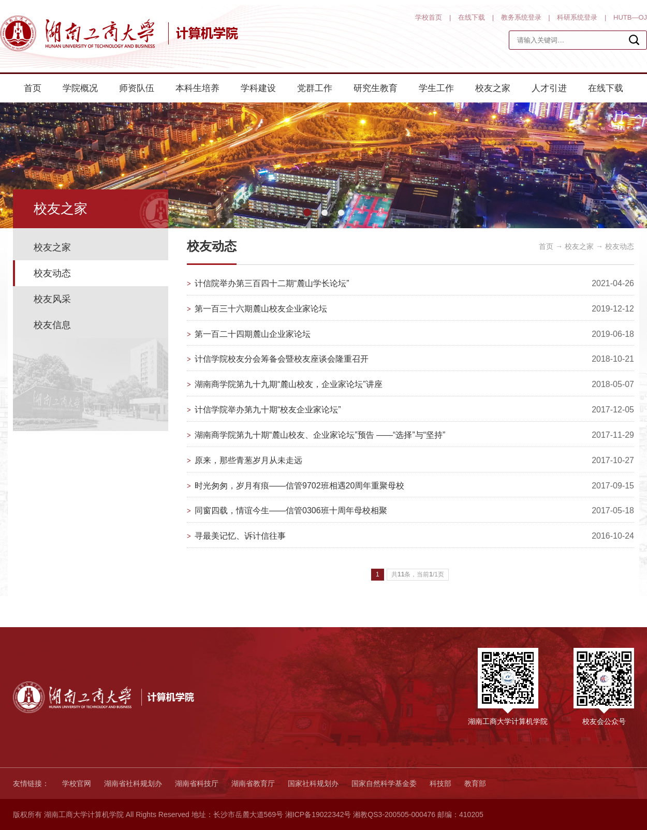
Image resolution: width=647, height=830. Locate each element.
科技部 (440, 783)
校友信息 (52, 325)
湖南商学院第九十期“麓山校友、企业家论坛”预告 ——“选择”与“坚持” (320, 435)
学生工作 (436, 88)
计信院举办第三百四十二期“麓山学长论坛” (272, 283)
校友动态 (52, 273)
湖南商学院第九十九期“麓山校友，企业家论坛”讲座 (289, 384)
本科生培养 (197, 88)
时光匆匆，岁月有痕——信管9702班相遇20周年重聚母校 (299, 485)
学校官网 (76, 783)
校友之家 (492, 88)
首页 (32, 88)
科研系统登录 (577, 17)
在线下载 (471, 17)
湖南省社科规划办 (133, 783)
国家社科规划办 (313, 783)
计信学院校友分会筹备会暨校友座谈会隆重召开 (282, 358)
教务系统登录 (521, 17)
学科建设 (258, 88)
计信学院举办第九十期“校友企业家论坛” (268, 409)
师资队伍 (136, 88)
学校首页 (428, 17)
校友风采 (52, 299)
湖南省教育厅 (253, 783)
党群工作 (314, 88)
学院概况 (80, 88)
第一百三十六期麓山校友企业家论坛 (261, 308)
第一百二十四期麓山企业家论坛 (253, 334)
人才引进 (549, 88)
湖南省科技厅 (196, 783)
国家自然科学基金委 (384, 783)
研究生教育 (376, 88)
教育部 (475, 783)
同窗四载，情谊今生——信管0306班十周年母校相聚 (291, 510)
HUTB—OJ (630, 17)
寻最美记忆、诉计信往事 (240, 535)
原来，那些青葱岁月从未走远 (248, 460)
